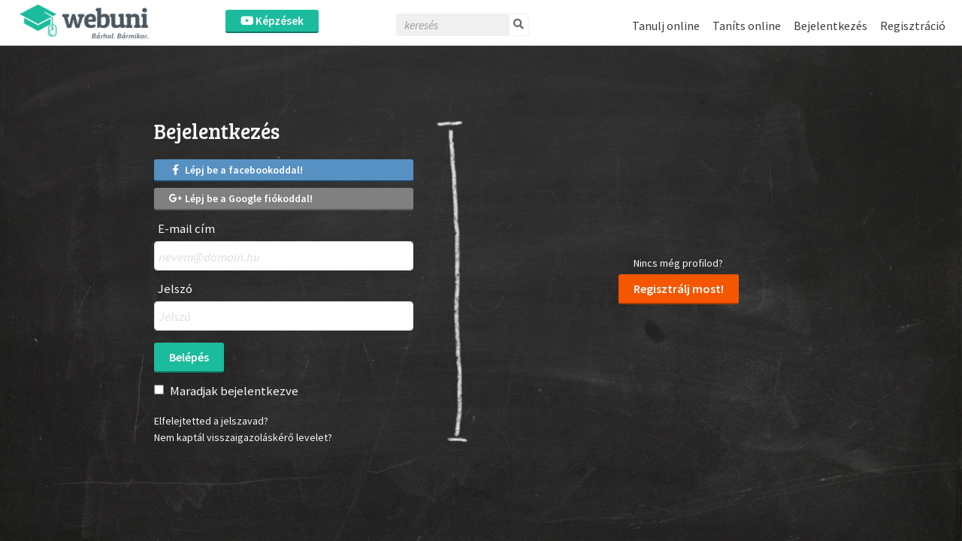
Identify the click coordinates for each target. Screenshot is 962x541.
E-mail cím (186, 228)
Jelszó (175, 289)
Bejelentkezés (830, 25)
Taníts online (746, 25)
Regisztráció (912, 25)
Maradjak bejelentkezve (234, 390)
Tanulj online (666, 25)
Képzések (272, 21)
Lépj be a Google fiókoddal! (241, 198)
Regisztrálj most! (679, 288)
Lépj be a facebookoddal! (236, 170)
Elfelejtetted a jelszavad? (211, 421)
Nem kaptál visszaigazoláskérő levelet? (243, 437)
